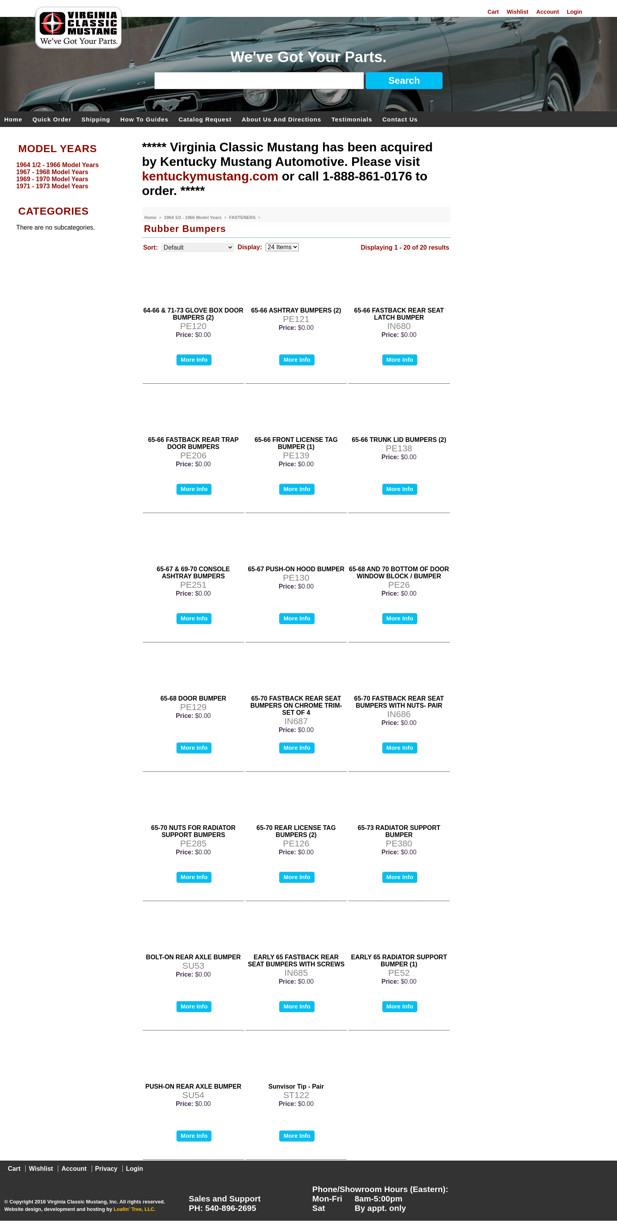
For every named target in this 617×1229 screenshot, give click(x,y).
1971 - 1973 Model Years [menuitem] (52, 186)
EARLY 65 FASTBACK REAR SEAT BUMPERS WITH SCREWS (296, 961)
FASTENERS (243, 217)
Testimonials (351, 119)
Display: (250, 247)
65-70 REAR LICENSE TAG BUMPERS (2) (296, 831)
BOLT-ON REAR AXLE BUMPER (193, 957)
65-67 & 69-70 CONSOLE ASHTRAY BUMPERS (193, 573)
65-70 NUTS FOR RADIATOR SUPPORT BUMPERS (193, 831)
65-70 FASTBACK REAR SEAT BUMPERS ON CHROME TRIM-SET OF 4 (296, 705)
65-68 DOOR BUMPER (193, 698)
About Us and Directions (281, 119)
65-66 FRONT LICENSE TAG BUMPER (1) (296, 443)
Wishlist (517, 12)
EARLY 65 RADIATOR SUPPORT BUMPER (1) (399, 961)
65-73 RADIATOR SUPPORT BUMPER (399, 831)
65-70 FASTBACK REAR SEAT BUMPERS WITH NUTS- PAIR (399, 702)
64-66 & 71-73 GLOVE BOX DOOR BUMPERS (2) (193, 314)
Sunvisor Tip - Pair (296, 1086)
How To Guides (144, 119)
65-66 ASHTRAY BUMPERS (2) (296, 310)
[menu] (69, 176)
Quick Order (52, 119)
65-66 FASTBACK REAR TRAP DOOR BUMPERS (193, 443)
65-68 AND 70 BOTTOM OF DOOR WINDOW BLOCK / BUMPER (399, 573)
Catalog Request (205, 119)
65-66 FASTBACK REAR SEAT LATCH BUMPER (399, 314)
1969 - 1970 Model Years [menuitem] (52, 179)
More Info (194, 359)
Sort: (150, 247)
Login (574, 12)
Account (547, 12)
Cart (493, 12)
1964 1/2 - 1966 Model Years (193, 217)
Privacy (106, 1168)
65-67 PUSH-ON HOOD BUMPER (296, 569)
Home (13, 119)
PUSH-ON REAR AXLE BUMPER (193, 1086)
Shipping (95, 119)
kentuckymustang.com (210, 176)
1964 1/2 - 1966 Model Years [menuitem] (57, 165)
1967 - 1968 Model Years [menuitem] (52, 172)
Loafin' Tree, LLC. (135, 1209)
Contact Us (400, 119)
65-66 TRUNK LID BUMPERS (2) (399, 439)
